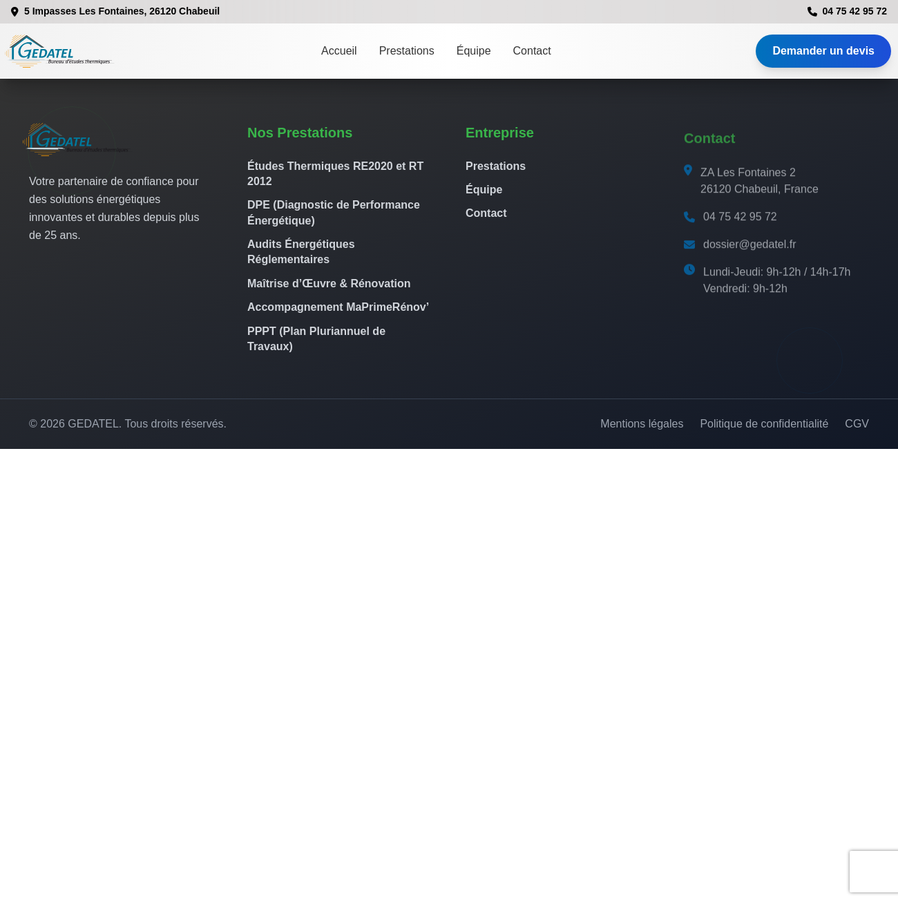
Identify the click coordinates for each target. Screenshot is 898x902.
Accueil (339, 51)
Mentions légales (641, 424)
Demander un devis (823, 51)
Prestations (406, 51)
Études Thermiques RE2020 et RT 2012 (335, 173)
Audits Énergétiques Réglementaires (301, 251)
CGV (857, 424)
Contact (532, 51)
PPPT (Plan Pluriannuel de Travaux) (316, 338)
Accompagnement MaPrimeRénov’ (338, 307)
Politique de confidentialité (764, 424)
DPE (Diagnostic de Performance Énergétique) (333, 212)
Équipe (474, 51)
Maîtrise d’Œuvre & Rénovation (329, 283)
